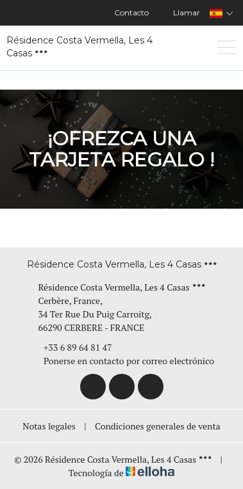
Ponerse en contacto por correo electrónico (121, 361)
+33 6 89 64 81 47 (70, 347)
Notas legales (49, 426)
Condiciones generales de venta (158, 426)
